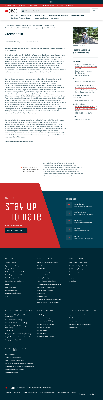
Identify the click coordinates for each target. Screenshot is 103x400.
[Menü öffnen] (6, 17)
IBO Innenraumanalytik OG (84, 100)
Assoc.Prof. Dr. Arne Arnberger (85, 81)
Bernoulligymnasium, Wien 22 (85, 107)
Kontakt (76, 236)
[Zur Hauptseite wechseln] (51, 2)
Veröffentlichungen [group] (32, 42)
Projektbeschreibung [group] (13, 42)
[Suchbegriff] (55, 10)
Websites (77, 228)
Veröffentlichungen (80, 212)
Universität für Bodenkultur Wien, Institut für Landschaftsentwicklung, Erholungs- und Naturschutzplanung (86, 71)
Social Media (78, 220)
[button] (95, 10)
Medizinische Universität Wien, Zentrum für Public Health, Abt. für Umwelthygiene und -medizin (86, 90)
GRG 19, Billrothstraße (82, 113)
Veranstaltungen (79, 204)
